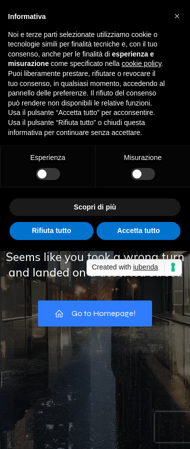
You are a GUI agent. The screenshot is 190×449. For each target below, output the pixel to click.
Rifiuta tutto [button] (52, 230)
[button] (177, 16)
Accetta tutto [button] (138, 230)
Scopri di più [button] (95, 207)
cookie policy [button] (141, 64)
